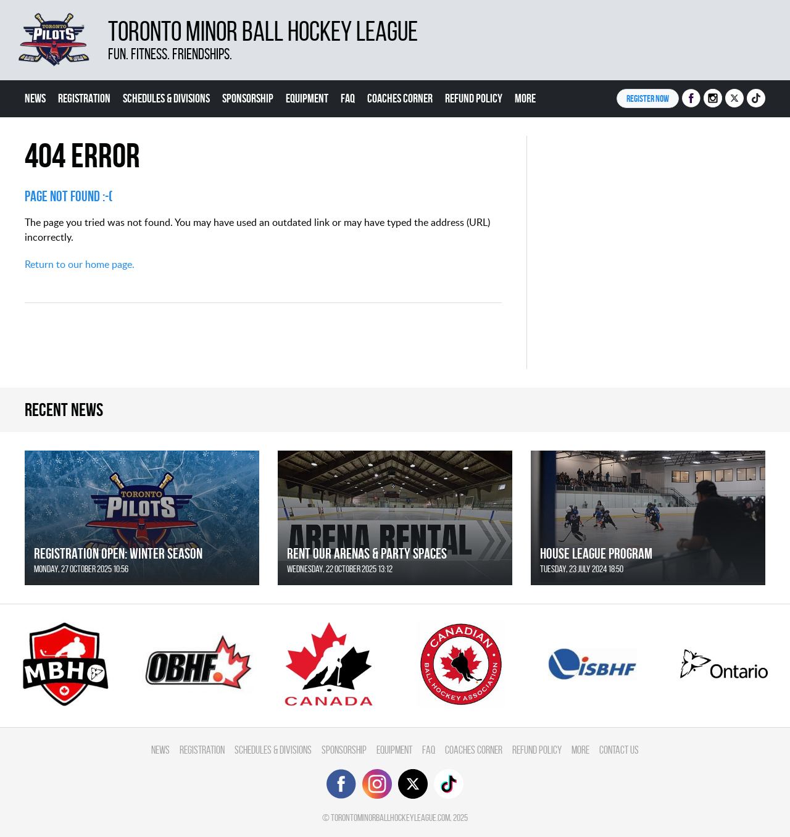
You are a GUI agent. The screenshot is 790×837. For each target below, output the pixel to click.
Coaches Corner (400, 98)
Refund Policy (473, 98)
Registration (84, 98)
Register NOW (647, 98)
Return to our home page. (80, 264)
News (35, 98)
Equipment (307, 98)
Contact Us (619, 750)
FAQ (348, 98)
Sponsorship (247, 98)
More (525, 98)
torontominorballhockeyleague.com (390, 817)
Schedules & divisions (166, 98)
